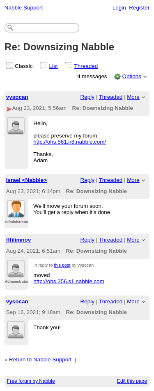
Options (131, 76)
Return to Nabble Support (40, 359)
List (53, 66)
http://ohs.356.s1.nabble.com (68, 281)
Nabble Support (24, 8)
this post (62, 265)
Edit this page (132, 381)
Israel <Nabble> (26, 180)
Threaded (86, 66)
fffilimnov (18, 240)
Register (139, 8)
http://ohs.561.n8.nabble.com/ (69, 142)
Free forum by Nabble (31, 381)
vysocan (17, 97)
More (133, 97)
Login (119, 8)
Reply (87, 97)
